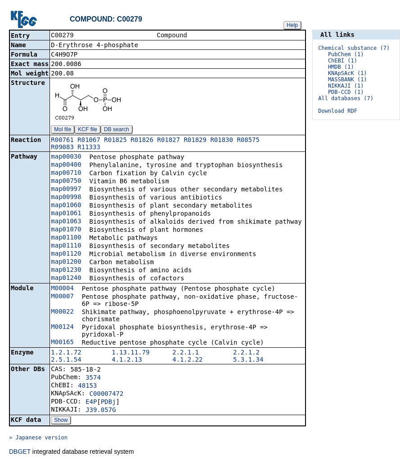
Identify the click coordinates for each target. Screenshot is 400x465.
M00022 (62, 312)
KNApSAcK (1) (347, 73)
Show (60, 421)
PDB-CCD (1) (346, 92)
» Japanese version (38, 438)
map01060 (66, 205)
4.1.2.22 (187, 360)
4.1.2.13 (127, 360)
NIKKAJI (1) (346, 86)
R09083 (62, 147)
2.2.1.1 (185, 353)
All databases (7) (345, 98)
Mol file (62, 130)
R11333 (88, 147)
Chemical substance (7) (354, 48)
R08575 (248, 140)
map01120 (66, 254)
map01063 (66, 222)
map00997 (66, 189)
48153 (87, 386)
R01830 (221, 140)
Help (292, 25)
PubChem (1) (346, 54)
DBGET (20, 452)
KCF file (87, 130)
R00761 (62, 140)
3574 (93, 378)
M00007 (62, 297)
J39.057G (100, 410)
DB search (116, 130)
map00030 (66, 157)
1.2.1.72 (66, 353)
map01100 (66, 238)
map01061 (66, 213)
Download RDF (337, 111)
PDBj (108, 402)
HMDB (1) (341, 67)
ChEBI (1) (342, 61)
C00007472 (107, 394)
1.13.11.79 (130, 353)
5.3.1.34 (248, 360)
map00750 (66, 181)
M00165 (62, 342)
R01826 (141, 140)
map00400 (66, 165)
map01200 (66, 262)
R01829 (195, 140)
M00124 (62, 327)
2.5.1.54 (66, 360)
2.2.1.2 (246, 353)
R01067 (88, 140)
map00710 (66, 173)
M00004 (62, 288)
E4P (91, 402)
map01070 (66, 230)
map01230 (66, 270)
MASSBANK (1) (347, 79)
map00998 (66, 197)
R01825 (115, 140)
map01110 (66, 246)
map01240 (66, 278)
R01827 (168, 140)
